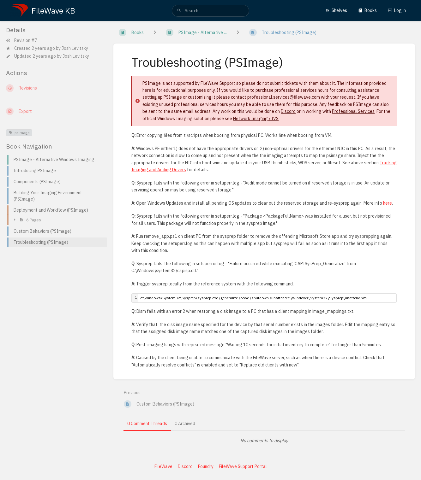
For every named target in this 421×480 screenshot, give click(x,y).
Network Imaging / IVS (256, 118)
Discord (288, 111)
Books (367, 10)
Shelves (336, 10)
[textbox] (267, 298)
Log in (397, 10)
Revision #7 (21, 40)
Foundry (206, 466)
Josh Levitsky (75, 48)
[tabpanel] (264, 440)
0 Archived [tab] (185, 423)
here (387, 203)
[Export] (54, 111)
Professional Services (353, 111)
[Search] (179, 11)
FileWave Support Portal (243, 466)
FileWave (163, 466)
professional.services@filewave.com (283, 97)
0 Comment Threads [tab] (147, 423)
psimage (19, 132)
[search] (210, 11)
